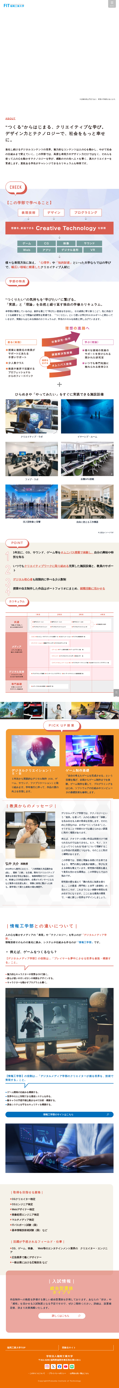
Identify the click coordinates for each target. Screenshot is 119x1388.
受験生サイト (69, 1347)
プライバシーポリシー (57, 1373)
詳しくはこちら (60, 1315)
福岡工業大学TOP (16, 1347)
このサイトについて (37, 1373)
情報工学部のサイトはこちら (58, 1114)
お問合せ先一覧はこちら (79, 1373)
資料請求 (116, 693)
